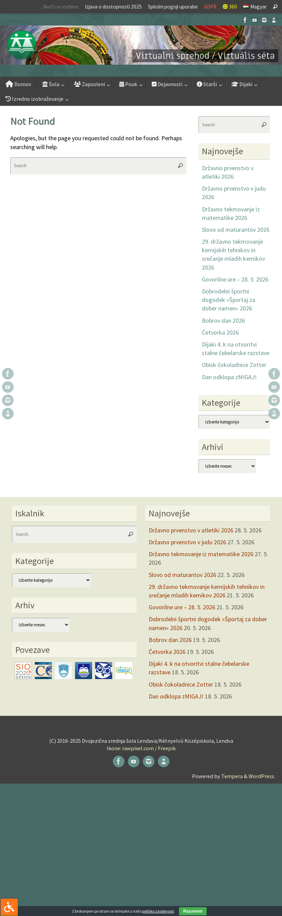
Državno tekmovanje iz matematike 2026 (201, 554)
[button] (141, 45)
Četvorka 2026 (220, 332)
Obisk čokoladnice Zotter (234, 365)
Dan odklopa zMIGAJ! (229, 377)
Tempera (232, 776)
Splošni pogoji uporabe (173, 6)
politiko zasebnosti (158, 911)
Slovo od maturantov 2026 (235, 230)
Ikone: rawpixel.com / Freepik (141, 748)
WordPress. (262, 776)
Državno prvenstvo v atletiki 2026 (191, 530)
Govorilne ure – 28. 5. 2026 (235, 279)
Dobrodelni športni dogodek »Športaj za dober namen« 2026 (228, 299)
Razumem (193, 911)
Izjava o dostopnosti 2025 (113, 6)
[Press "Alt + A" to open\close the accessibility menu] (9, 907)
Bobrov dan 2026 (223, 320)
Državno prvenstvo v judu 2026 (187, 542)
